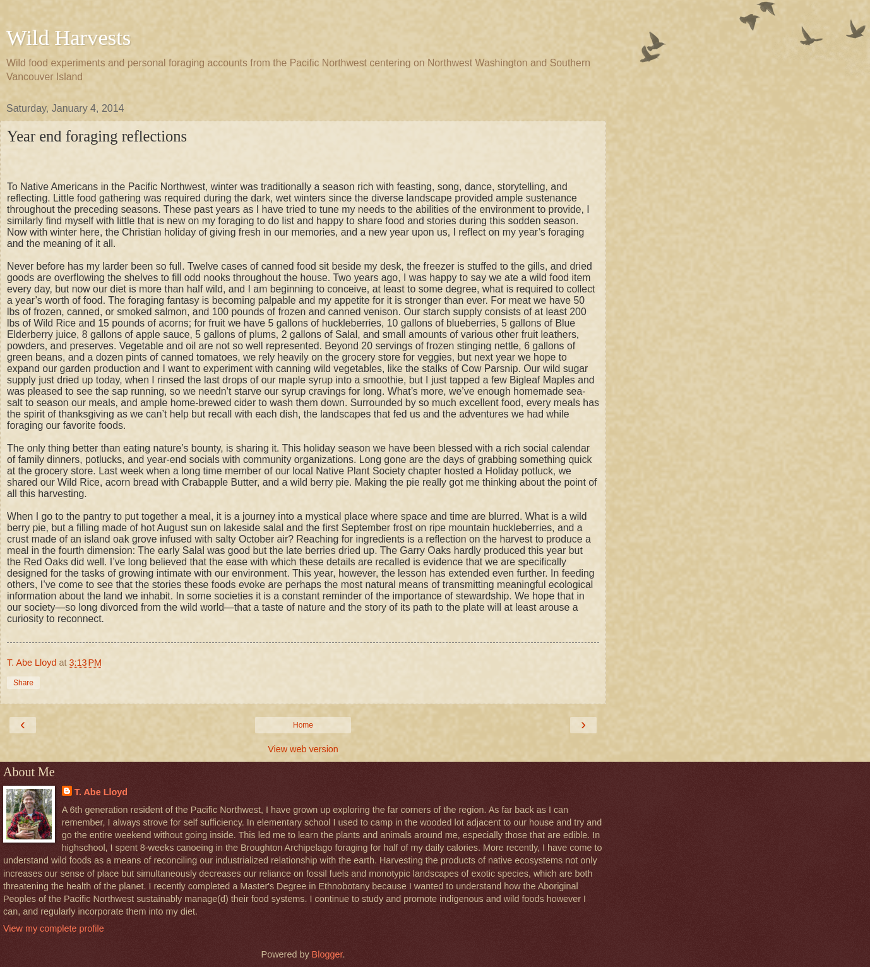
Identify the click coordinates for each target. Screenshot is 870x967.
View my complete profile (53, 928)
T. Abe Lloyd (101, 792)
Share (23, 682)
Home (303, 725)
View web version (303, 749)
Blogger (327, 954)
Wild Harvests (68, 37)
